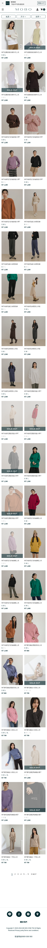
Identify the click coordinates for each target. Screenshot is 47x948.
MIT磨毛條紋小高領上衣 (32, 688)
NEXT (34, 874)
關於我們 (23, 922)
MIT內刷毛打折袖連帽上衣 (33, 518)
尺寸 (22, 17)
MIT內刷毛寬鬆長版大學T (32, 391)
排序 (37, 17)
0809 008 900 (27, 936)
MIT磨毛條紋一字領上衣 (10, 857)
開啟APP (41, 3)
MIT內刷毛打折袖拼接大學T (11, 137)
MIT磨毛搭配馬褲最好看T (32, 772)
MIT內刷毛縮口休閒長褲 (32, 222)
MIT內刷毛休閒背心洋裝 (32, 306)
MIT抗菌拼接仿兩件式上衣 (10, 52)
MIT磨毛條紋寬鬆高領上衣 (33, 645)
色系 (7, 17)
